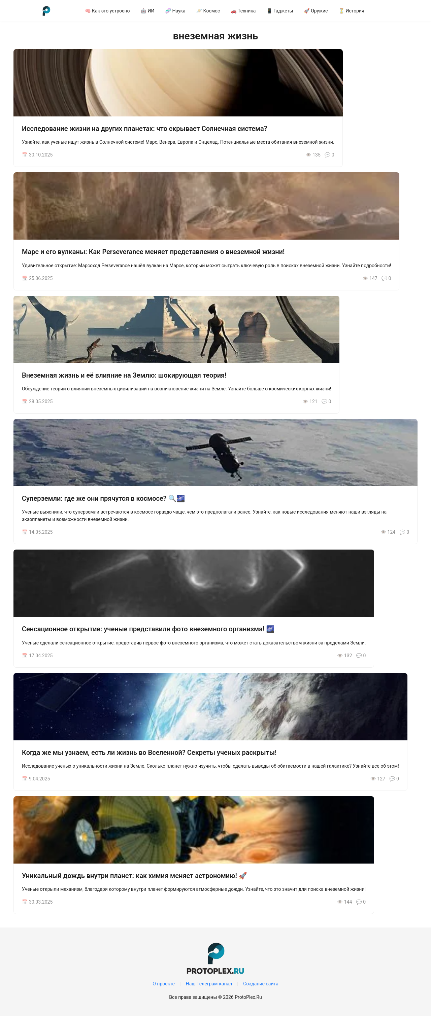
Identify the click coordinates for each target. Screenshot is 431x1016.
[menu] (248, 10)
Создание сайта (260, 983)
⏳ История (351, 10)
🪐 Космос (208, 10)
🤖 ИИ (148, 10)
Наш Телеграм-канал (209, 983)
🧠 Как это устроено (107, 10)
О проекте (164, 983)
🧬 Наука (175, 10)
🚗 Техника (243, 10)
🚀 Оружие (316, 10)
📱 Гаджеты (279, 10)
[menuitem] (107, 11)
